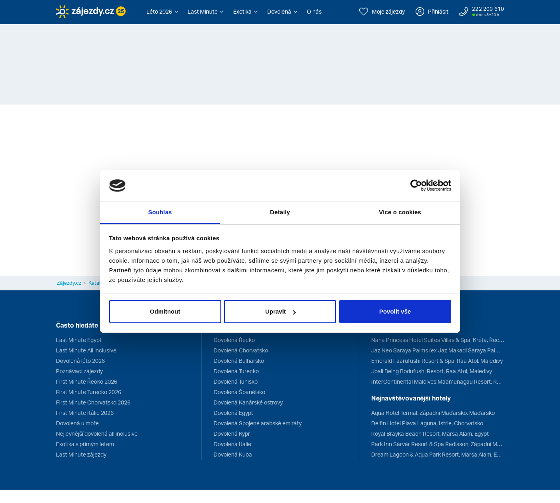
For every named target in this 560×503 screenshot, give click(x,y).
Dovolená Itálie (232, 444)
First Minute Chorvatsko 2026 (93, 402)
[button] (162, 11)
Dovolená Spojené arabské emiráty (258, 423)
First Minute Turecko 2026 (88, 391)
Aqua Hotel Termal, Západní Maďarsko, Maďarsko (433, 412)
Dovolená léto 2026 (80, 360)
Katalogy (99, 283)
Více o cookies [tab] (400, 212)
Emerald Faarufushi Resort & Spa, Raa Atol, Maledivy (437, 360)
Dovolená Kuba (233, 454)
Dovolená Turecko (236, 371)
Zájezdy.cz (69, 283)
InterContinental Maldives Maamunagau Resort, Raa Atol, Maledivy (437, 381)
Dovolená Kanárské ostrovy (248, 402)
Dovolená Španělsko (239, 391)
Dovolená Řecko (234, 339)
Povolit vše (395, 311)
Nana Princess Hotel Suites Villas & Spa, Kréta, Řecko (437, 339)
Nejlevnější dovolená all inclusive (97, 433)
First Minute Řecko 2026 (86, 381)
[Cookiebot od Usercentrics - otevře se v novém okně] (416, 186)
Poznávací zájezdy (79, 371)
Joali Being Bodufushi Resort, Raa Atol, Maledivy (431, 371)
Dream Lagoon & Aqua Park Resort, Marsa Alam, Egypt (437, 454)
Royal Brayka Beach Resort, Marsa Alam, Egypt (430, 433)
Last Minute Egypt (79, 339)
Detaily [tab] (280, 212)
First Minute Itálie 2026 (85, 412)
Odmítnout (165, 311)
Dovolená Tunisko (236, 381)
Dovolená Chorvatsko (241, 350)
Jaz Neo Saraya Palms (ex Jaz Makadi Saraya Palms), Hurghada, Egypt (437, 350)
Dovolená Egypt (233, 412)
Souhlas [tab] (160, 212)
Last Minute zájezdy (81, 454)
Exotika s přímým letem (85, 444)
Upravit (280, 311)
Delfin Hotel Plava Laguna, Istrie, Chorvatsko (427, 423)
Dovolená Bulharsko (239, 360)
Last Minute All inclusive (86, 350)
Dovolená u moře (77, 423)
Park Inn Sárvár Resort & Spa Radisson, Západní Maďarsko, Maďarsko (437, 444)
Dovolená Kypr (232, 433)
